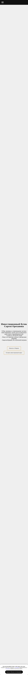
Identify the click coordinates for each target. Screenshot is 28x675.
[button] (14, 353)
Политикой (17, 667)
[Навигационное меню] (2, 2)
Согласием (7, 668)
